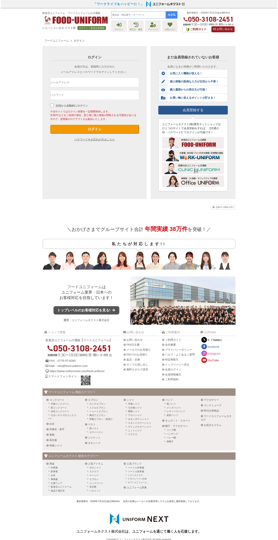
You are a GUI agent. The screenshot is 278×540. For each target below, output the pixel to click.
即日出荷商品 (211, 410)
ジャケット (94, 437)
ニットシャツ (135, 430)
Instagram (214, 353)
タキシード (94, 443)
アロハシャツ (135, 415)
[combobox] (138, 15)
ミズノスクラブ (135, 475)
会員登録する (193, 110)
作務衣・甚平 (56, 429)
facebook (213, 346)
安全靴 (92, 486)
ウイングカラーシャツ (139, 427)
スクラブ (94, 471)
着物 (51, 434)
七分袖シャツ (135, 407)
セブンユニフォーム (137, 482)
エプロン (93, 399)
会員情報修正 (173, 374)
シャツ (130, 399)
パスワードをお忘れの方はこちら (94, 139)
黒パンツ (171, 403)
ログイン (95, 129)
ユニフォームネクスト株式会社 (90, 320)
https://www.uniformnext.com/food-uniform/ (77, 371)
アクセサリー (211, 399)
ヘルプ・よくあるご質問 (180, 354)
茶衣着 (53, 440)
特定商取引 (172, 359)
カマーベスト (96, 432)
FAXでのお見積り (137, 354)
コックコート (56, 399)
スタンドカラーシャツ (139, 423)
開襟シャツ (134, 411)
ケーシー (94, 475)
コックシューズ (212, 405)
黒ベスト (94, 428)
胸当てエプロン (97, 415)
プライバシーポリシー (178, 349)
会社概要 (170, 344)
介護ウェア (56, 483)
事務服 (54, 479)
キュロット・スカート (177, 420)
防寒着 (54, 471)
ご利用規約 (172, 379)
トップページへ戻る (177, 364)
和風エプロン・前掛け (101, 419)
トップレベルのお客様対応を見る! (86, 310)
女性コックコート (60, 411)
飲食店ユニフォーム (61, 486)
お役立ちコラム (212, 425)
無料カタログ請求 (137, 369)
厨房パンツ (172, 415)
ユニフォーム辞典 (137, 487)
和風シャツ (55, 445)
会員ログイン (173, 369)
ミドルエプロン (97, 407)
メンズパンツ (174, 407)
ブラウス (132, 434)
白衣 (51, 423)
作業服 (54, 467)
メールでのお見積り (138, 349)
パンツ (169, 399)
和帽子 (170, 441)
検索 (171, 14)
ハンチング (172, 433)
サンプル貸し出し (137, 364)
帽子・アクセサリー (176, 426)
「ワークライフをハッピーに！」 (118, 4)
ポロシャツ (95, 467)
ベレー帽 (171, 437)
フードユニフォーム (84, 287)
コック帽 (171, 430)
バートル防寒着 (136, 471)
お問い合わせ (223, 29)
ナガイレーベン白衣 (137, 479)
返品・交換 (133, 359)
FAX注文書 (133, 344)
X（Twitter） (216, 340)
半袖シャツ (134, 403)
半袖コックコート (60, 403)
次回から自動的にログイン (72, 105)
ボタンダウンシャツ (138, 419)
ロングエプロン (97, 403)
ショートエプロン (98, 411)
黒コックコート (59, 407)
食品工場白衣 (58, 490)
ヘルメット (95, 490)
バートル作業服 (136, 467)
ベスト (92, 424)
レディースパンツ (176, 411)
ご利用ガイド (173, 339)
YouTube (213, 360)
